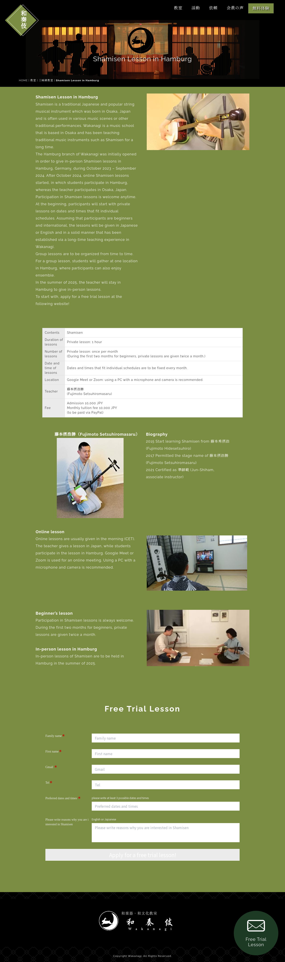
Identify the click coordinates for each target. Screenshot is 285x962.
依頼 (213, 8)
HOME (23, 80)
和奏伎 (23, 19)
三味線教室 (46, 80)
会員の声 (235, 8)
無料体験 (260, 8)
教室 (178, 8)
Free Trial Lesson (256, 932)
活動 (195, 8)
